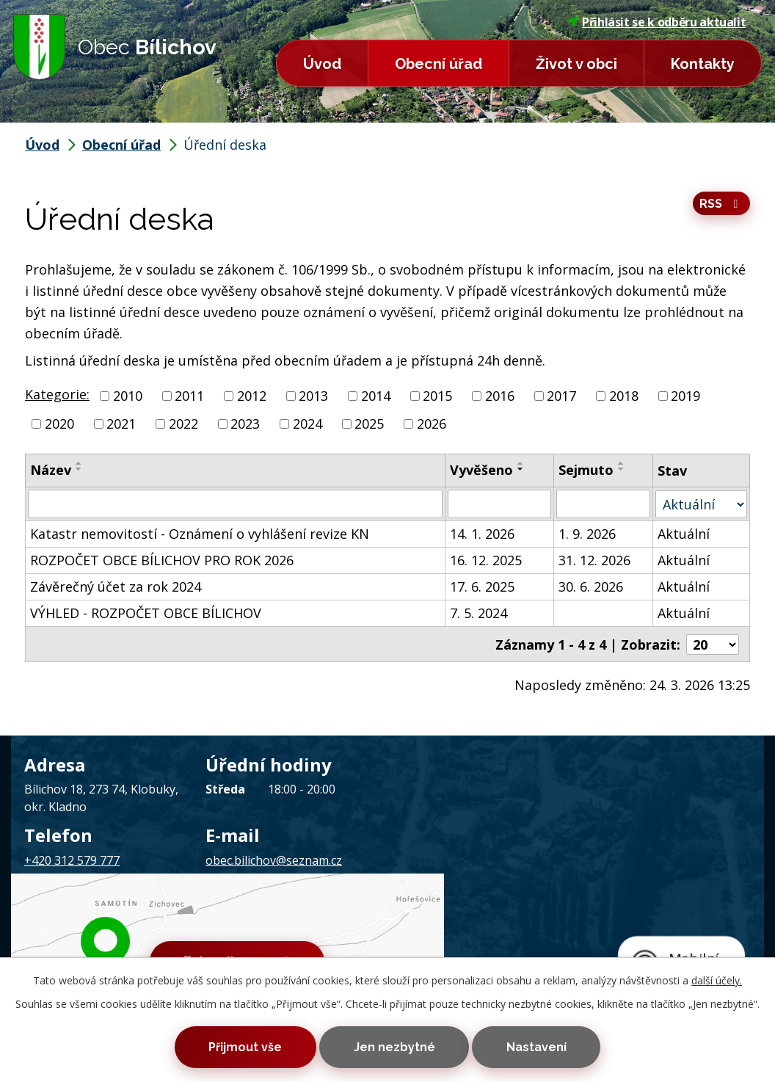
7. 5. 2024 (478, 612)
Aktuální (684, 533)
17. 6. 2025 (482, 586)
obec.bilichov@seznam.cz (273, 860)
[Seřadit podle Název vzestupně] (79, 463)
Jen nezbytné (394, 1046)
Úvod (322, 64)
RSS (721, 204)
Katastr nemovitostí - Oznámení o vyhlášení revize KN (199, 533)
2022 (183, 423)
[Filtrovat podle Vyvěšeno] (499, 504)
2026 (431, 423)
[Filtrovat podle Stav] (701, 503)
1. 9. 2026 (587, 533)
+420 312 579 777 (72, 860)
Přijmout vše (239, 1046)
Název (50, 470)
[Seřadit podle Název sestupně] (79, 469)
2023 (245, 423)
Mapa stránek (312, 922)
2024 (307, 423)
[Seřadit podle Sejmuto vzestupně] (622, 463)
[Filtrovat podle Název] (235, 504)
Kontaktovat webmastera (204, 922)
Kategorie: (57, 394)
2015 (437, 395)
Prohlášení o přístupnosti (416, 922)
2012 (251, 395)
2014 (375, 395)
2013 (313, 395)
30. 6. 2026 (591, 586)
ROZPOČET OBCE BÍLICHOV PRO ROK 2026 (162, 559)
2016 (499, 395)
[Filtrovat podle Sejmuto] (604, 504)
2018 (623, 395)
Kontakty (703, 64)
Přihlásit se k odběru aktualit (656, 22)
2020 (59, 423)
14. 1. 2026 (482, 533)
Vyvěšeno (481, 470)
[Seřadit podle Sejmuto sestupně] (622, 469)
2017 (561, 395)
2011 (189, 395)
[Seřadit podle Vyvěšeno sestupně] (521, 469)
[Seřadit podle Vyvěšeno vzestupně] (521, 463)
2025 (369, 423)
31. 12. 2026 (595, 559)
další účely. (716, 978)
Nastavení (542, 1046)
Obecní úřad (438, 64)
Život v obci (576, 64)
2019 (685, 395)
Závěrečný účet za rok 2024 (115, 586)
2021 (121, 423)
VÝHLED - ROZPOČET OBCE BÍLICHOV (145, 612)
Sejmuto (586, 470)
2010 (127, 395)
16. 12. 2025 (486, 559)
